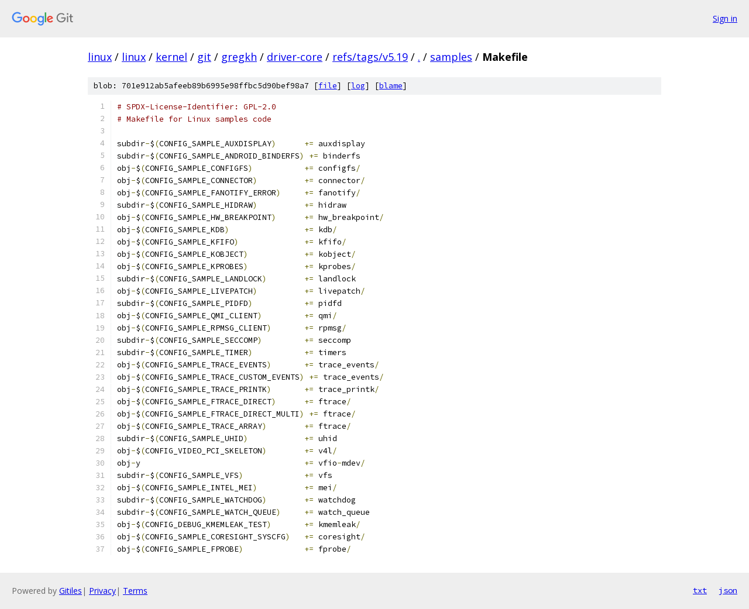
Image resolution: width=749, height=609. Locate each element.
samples (451, 57)
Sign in (725, 18)
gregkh (239, 57)
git (204, 57)
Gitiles (70, 590)
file (327, 86)
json (728, 590)
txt (700, 590)
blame (391, 86)
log (358, 86)
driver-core (294, 57)
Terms (135, 590)
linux (100, 57)
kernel (171, 57)
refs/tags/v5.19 (370, 57)
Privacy (102, 590)
